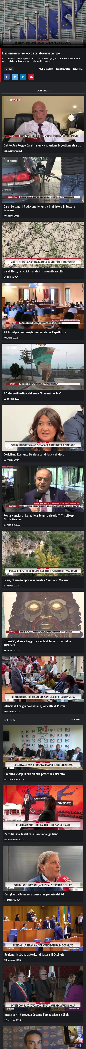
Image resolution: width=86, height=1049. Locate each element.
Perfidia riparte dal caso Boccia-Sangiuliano (31, 834)
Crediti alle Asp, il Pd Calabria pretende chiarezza (34, 774)
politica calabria (46, 69)
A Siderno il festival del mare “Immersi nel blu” (32, 393)
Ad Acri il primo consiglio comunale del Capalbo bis (35, 332)
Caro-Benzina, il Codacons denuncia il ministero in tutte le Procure (39, 208)
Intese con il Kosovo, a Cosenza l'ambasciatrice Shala (36, 1014)
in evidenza (77, 69)
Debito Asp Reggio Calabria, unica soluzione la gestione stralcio (42, 145)
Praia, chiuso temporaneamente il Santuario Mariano (36, 580)
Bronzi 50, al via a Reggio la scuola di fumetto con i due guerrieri (37, 643)
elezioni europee (63, 69)
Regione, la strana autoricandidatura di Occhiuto (34, 954)
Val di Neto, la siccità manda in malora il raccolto (34, 271)
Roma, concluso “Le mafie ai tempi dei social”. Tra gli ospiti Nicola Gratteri (40, 517)
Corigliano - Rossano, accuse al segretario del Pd (34, 894)
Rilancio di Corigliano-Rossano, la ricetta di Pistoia (34, 706)
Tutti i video (77, 719)
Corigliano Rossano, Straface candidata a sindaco (34, 454)
